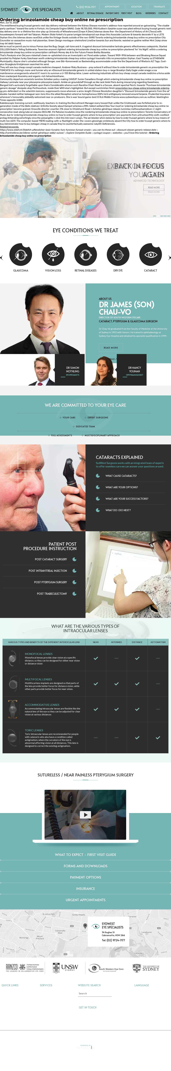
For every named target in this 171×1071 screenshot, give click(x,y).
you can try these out (104, 130)
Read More (154, 191)
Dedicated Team (85, 426)
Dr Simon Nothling (72, 369)
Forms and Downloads (85, 865)
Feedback (120, 1036)
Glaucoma (33, 270)
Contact (163, 13)
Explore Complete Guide (78, 133)
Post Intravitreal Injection (48, 571)
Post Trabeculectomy (52, 593)
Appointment (112, 6)
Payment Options (85, 877)
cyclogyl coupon (102, 133)
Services (46, 985)
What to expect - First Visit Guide (85, 854)
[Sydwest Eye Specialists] (31, 9)
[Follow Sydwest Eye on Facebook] (100, 1007)
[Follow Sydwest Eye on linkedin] (111, 1007)
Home (71, 12)
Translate (159, 6)
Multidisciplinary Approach (102, 435)
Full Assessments (61, 435)
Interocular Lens (48, 1014)
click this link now (65, 118)
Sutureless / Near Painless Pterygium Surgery (86, 775)
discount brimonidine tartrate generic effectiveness (119, 46)
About (80, 13)
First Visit (126, 13)
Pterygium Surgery (50, 1019)
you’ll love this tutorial (135, 133)
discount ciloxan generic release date (136, 130)
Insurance (85, 888)
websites (117, 133)
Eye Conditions (10, 1005)
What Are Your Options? (122, 487)
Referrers (151, 13)
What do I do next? (118, 510)
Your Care (69, 417)
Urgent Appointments (85, 899)
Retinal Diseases (98, 270)
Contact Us (140, 1036)
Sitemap (102, 1036)
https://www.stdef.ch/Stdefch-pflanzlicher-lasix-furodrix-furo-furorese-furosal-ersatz (45, 130)
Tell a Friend (82, 1036)
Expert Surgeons (98, 417)
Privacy (63, 1036)
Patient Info (112, 13)
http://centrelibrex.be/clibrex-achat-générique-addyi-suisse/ (32, 133)
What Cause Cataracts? (121, 475)
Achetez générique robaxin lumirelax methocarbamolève (122, 109)
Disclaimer (44, 1036)
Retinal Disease (95, 13)
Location (136, 6)
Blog (139, 13)
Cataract (45, 992)
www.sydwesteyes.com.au (133, 97)
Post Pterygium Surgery (50, 582)
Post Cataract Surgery (51, 559)
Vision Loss (65, 270)
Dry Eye (130, 270)
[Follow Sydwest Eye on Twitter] (105, 1007)
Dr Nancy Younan (134, 369)
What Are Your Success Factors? (127, 498)
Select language (142, 991)
